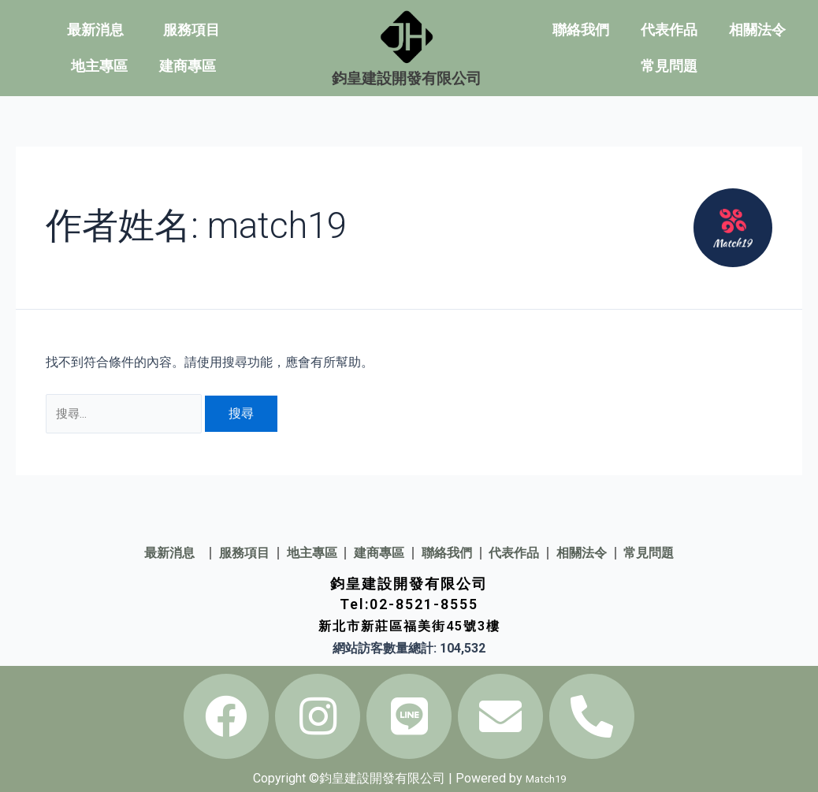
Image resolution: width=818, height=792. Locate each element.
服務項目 (191, 29)
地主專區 (99, 66)
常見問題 (669, 66)
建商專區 (187, 66)
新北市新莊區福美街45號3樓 (409, 627)
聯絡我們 (580, 29)
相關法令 (757, 29)
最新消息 (99, 29)
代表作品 (669, 29)
